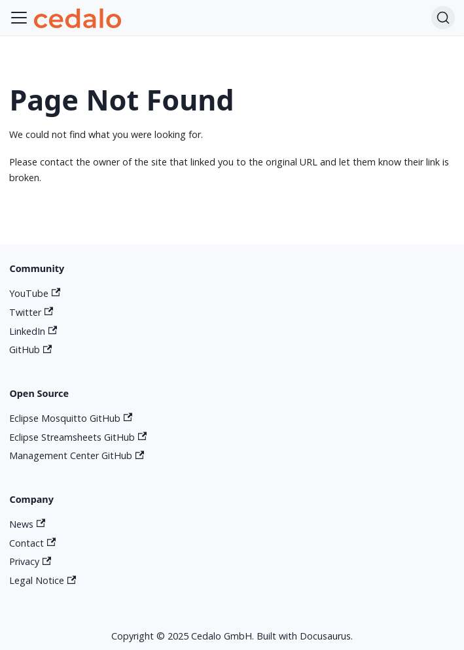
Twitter (31, 312)
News (27, 524)
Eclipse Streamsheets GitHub (78, 437)
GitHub (30, 349)
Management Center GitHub (76, 455)
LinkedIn (33, 331)
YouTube (34, 293)
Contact (32, 543)
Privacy (30, 561)
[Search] (443, 17)
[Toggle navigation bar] (19, 17)
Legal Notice (42, 580)
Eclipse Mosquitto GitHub (70, 418)
